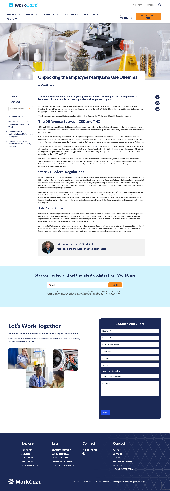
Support (137, 5)
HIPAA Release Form (123, 469)
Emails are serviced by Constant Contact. (93, 294)
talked (49, 177)
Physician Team (60, 458)
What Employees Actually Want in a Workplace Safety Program (19, 143)
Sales (116, 450)
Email (52, 285)
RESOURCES (16, 102)
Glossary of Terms (62, 461)
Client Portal (89, 450)
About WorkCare (61, 450)
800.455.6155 (126, 18)
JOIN (115, 285)
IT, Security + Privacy (63, 465)
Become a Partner (122, 461)
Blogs (14, 96)
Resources (92, 14)
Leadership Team (60, 454)
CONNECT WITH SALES (148, 16)
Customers (72, 14)
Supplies (117, 465)
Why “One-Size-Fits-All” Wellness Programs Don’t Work (18, 124)
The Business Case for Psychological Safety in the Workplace (20, 134)
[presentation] (119, 402)
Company (14, 19)
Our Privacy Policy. (110, 294)
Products (14, 14)
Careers (150, 5)
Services (32, 14)
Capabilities (51, 14)
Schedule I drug (51, 195)
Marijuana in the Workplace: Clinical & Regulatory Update (107, 116)
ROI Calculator (29, 465)
